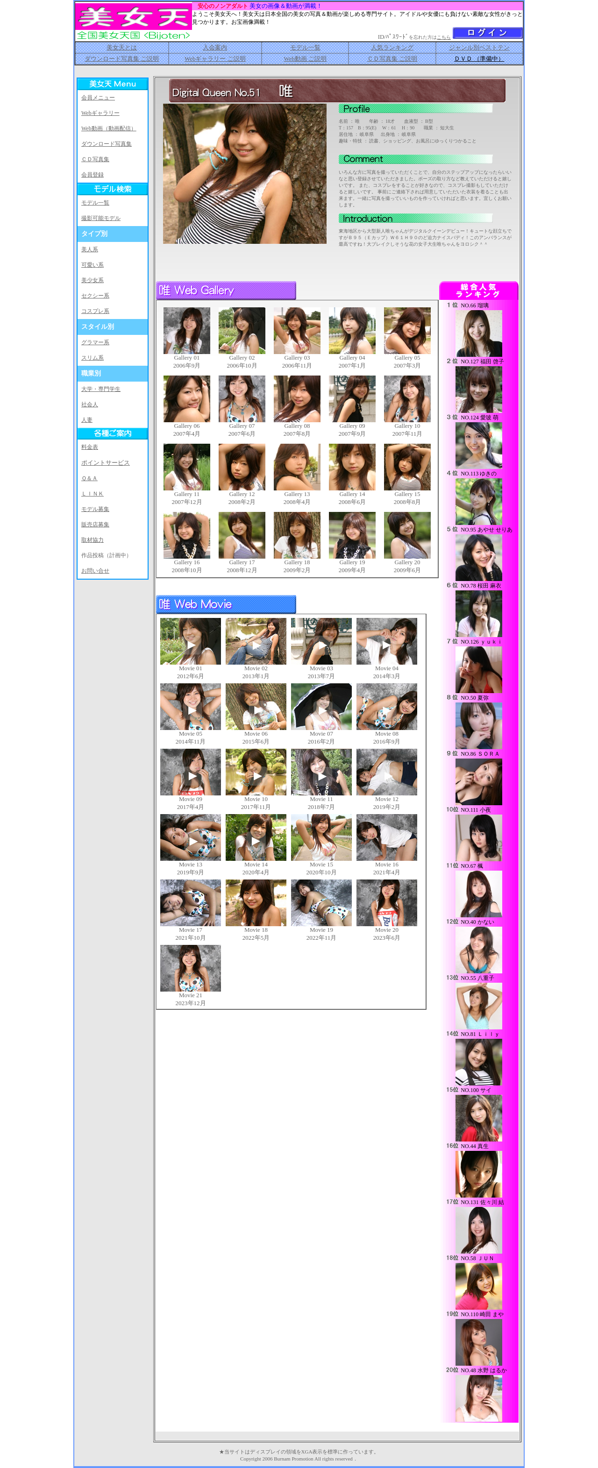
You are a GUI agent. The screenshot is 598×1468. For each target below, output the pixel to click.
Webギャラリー (100, 113)
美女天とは (122, 47)
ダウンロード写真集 (106, 144)
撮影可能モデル (101, 218)
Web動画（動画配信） (108, 128)
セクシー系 (95, 295)
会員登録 (92, 174)
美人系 (89, 249)
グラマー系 (95, 342)
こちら (444, 37)
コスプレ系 (95, 311)
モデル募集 (95, 509)
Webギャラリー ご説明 (215, 58)
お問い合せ (95, 570)
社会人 (89, 404)
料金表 (89, 447)
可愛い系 (92, 265)
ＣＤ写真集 (95, 159)
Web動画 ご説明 (305, 58)
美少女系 (92, 280)
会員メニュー (98, 97)
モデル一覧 (305, 47)
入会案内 (215, 47)
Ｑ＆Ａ (89, 478)
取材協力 (92, 540)
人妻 (87, 420)
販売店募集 (95, 524)
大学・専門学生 (101, 389)
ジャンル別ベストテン (479, 47)
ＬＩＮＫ (92, 493)
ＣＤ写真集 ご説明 (392, 58)
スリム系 (92, 358)
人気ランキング (392, 47)
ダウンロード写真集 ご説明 (122, 58)
